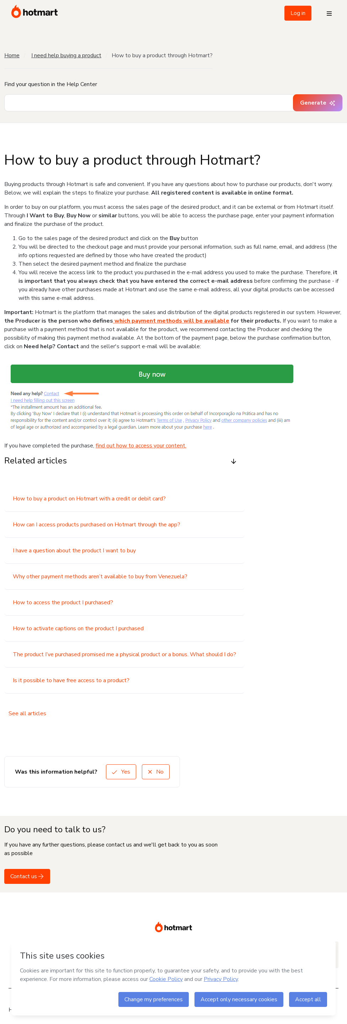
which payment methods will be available (171, 321)
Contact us (27, 876)
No (156, 772)
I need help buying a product (66, 55)
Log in (297, 13)
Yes (121, 772)
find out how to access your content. (141, 446)
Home (12, 55)
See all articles (27, 713)
